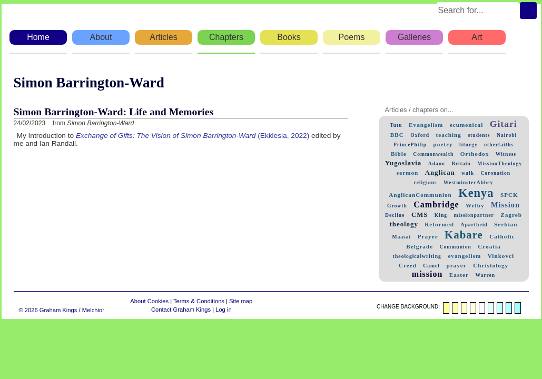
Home (38, 37)
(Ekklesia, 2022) (192, 135)
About (101, 37)
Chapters (226, 37)
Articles (163, 37)
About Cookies (149, 301)
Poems (352, 37)
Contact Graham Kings (181, 309)
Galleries (414, 37)
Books (288, 37)
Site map (240, 301)
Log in (223, 309)
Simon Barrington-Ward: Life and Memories (114, 111)
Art (476, 37)
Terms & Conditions (198, 301)
